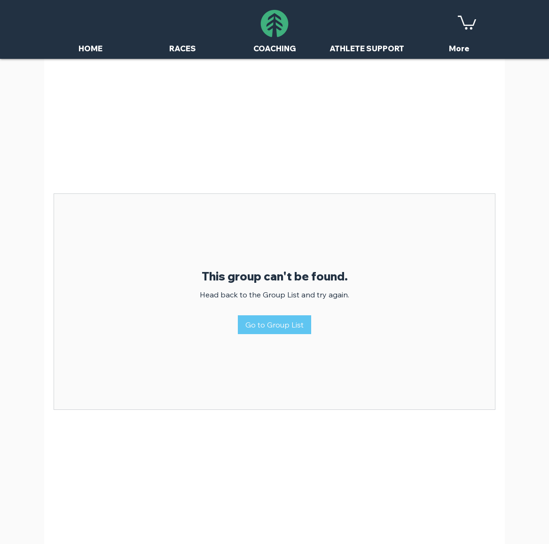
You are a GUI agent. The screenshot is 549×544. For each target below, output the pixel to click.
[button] (467, 22)
